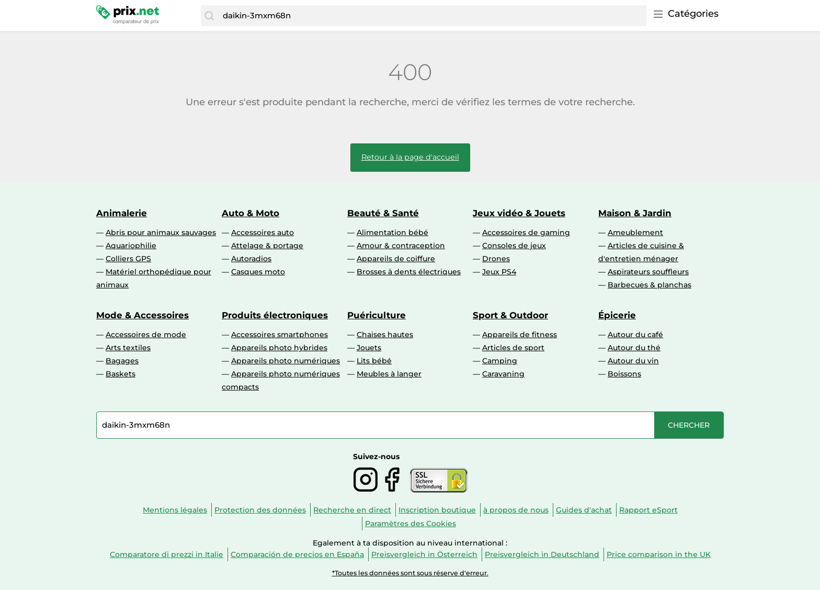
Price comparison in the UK (659, 554)
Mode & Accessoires (142, 315)
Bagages (122, 360)
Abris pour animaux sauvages (161, 232)
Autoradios (251, 258)
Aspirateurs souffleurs (648, 271)
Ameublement (635, 232)
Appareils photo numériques (285, 360)
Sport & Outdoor (510, 315)
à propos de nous (516, 510)
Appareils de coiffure (396, 258)
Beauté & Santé (383, 213)
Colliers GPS (128, 258)
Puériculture (376, 315)
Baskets (120, 374)
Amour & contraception (401, 245)
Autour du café (635, 334)
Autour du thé (634, 347)
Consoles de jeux (514, 245)
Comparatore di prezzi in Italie (166, 554)
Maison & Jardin (634, 213)
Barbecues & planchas (649, 285)
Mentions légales (175, 510)
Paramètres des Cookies (410, 523)
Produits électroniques (275, 315)
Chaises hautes (385, 334)
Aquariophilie (131, 245)
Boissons (624, 374)
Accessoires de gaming (526, 232)
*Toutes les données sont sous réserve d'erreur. (410, 573)
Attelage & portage (267, 245)
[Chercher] (209, 15)
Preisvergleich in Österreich (424, 554)
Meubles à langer (389, 374)
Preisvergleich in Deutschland (542, 554)
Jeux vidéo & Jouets (519, 213)
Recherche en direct (352, 510)
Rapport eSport (648, 510)
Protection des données (260, 510)
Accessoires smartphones (279, 334)
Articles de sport (513, 347)
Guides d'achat (584, 510)
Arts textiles (128, 347)
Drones (496, 258)
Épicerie (617, 315)
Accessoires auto (262, 232)
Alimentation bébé (392, 232)
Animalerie (121, 213)
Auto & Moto (250, 213)
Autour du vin (633, 360)
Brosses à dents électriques (409, 271)
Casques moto (258, 271)
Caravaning (503, 374)
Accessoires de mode (146, 334)
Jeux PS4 (499, 271)
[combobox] (432, 15)
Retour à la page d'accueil (410, 157)
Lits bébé (374, 360)
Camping (499, 360)
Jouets (369, 347)
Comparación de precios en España (297, 554)
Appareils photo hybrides (279, 347)
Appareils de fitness (519, 334)
